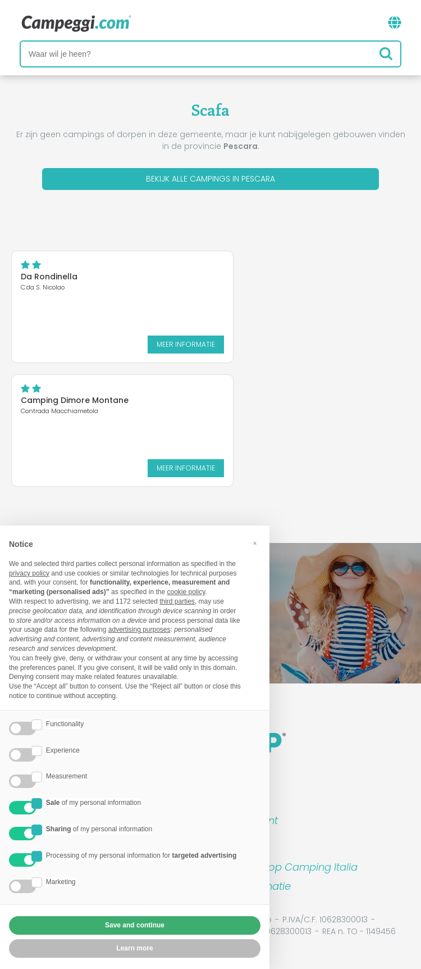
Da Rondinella (49, 276)
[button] (255, 544)
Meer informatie (186, 344)
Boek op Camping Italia (299, 867)
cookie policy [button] (186, 592)
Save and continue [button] (134, 925)
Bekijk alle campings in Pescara (210, 178)
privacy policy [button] (29, 573)
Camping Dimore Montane (75, 400)
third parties (177, 601)
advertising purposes (139, 629)
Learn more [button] (134, 948)
